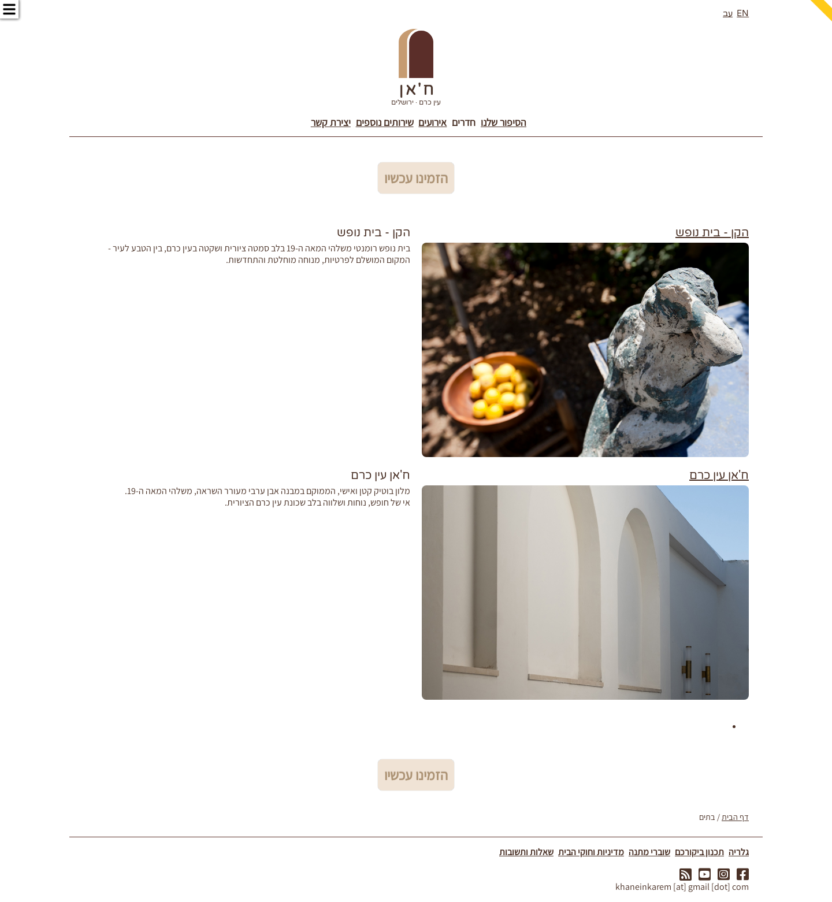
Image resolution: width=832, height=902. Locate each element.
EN (743, 13)
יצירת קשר (331, 122)
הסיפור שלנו (503, 122)
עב (728, 13)
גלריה (739, 852)
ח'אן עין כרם (719, 475)
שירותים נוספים (385, 122)
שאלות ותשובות (526, 852)
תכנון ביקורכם (699, 852)
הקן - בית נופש (712, 233)
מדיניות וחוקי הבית (591, 852)
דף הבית (735, 816)
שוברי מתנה (649, 852)
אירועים (432, 122)
